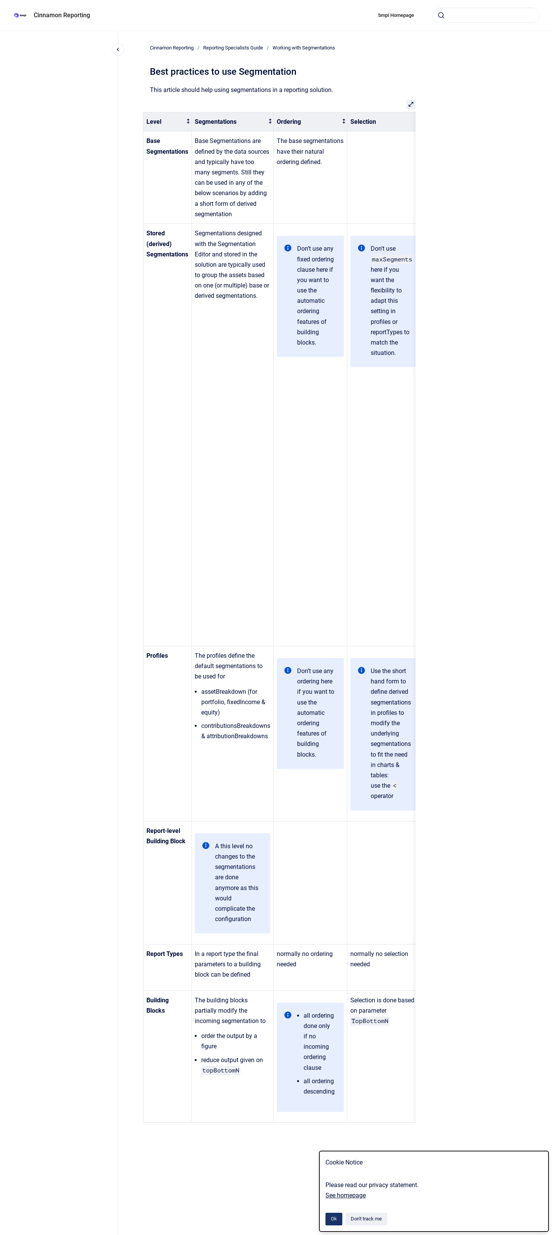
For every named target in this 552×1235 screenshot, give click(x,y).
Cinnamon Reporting (62, 15)
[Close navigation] (118, 49)
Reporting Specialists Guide (233, 48)
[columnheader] (167, 121)
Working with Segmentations (304, 48)
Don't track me (366, 1219)
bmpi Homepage (396, 15)
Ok (334, 1219)
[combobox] (486, 15)
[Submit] (441, 15)
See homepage (345, 1195)
